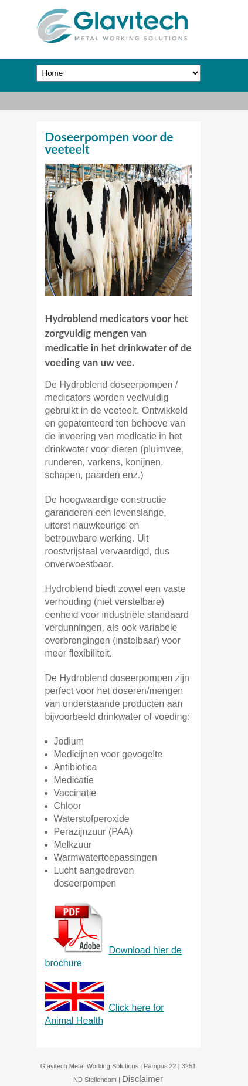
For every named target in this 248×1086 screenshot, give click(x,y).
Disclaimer (142, 1079)
